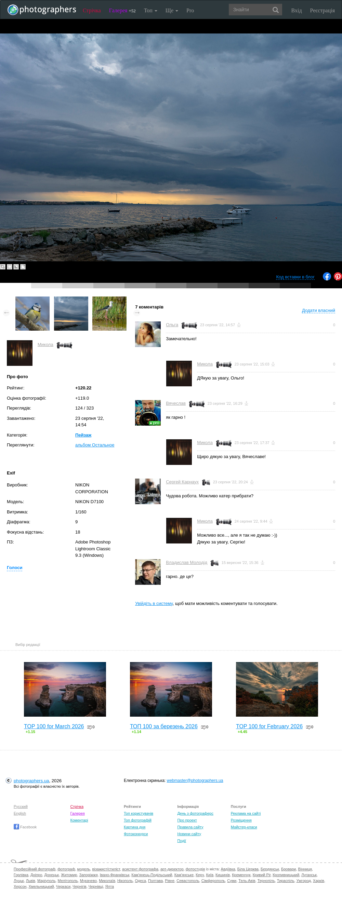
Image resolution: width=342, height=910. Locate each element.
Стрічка (92, 10)
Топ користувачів (138, 813)
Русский (21, 806)
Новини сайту (189, 834)
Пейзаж (83, 435)
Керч (200, 875)
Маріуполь (46, 881)
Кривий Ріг (262, 875)
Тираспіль (285, 881)
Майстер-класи (244, 827)
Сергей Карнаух (182, 481)
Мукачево (88, 881)
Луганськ (309, 875)
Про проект (187, 820)
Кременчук (241, 875)
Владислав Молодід (186, 562)
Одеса (140, 881)
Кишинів (222, 875)
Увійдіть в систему (154, 603)
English (20, 813)
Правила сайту (190, 827)
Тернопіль (266, 881)
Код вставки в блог (295, 276)
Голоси (14, 567)
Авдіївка (228, 869)
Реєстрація (322, 10)
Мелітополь (68, 881)
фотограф (66, 869)
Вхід (296, 10)
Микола (45, 344)
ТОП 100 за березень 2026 (164, 726)
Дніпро (36, 875)
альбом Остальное (94, 444)
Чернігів (79, 886)
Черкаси (63, 886)
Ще (172, 10)
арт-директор (172, 869)
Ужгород (304, 881)
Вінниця (305, 869)
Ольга (172, 324)
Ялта (109, 886)
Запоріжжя (88, 875)
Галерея (122, 10)
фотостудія (195, 869)
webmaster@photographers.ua (195, 780)
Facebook (25, 827)
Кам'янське (184, 875)
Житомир (69, 875)
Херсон (20, 886)
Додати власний (318, 310)
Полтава (155, 881)
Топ (150, 10)
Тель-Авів (246, 881)
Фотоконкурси (136, 834)
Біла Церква (248, 869)
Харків (318, 881)
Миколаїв (107, 881)
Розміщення (241, 820)
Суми (231, 881)
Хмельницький (41, 886)
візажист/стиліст (106, 869)
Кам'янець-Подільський (151, 875)
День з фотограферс (195, 813)
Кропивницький (286, 875)
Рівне (169, 881)
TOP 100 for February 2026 (269, 726)
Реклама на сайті (246, 813)
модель (83, 869)
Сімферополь (213, 881)
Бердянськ (270, 869)
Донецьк (51, 875)
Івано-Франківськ (114, 875)
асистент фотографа (140, 869)
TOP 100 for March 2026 (54, 726)
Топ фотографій (138, 820)
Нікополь (125, 881)
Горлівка (21, 875)
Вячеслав (176, 403)
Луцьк (19, 881)
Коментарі (79, 820)
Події (181, 841)
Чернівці (96, 886)
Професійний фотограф (34, 869)
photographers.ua (31, 780)
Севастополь (187, 881)
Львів (30, 881)
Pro (190, 10)
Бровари (288, 869)
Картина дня (134, 827)
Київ (209, 875)
